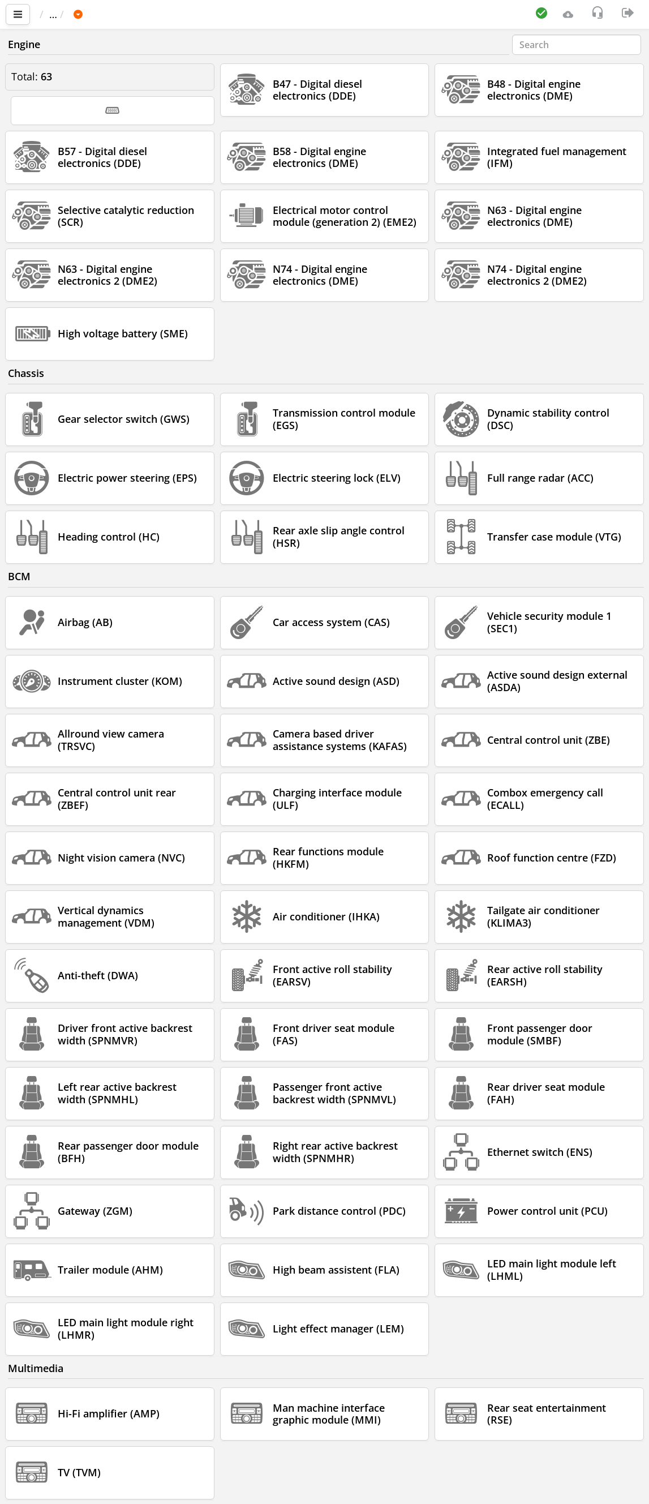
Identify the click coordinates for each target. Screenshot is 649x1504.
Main (57, 14)
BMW (136, 14)
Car (100, 14)
